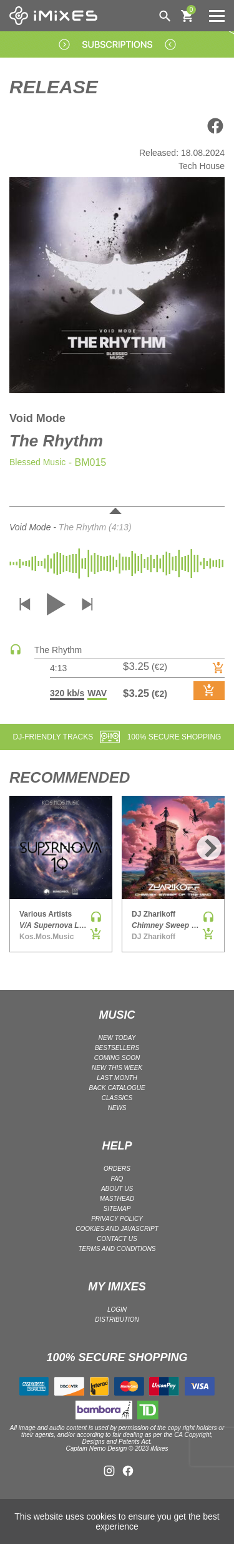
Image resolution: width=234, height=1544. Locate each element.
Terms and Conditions (116, 1248)
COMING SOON (117, 1057)
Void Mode (37, 418)
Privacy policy (117, 1218)
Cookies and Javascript (117, 1228)
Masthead (117, 1198)
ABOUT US (117, 1188)
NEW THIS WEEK (117, 1067)
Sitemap (117, 1208)
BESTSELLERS (117, 1047)
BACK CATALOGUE (117, 1087)
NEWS (117, 1107)
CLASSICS (117, 1097)
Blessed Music (37, 462)
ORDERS (117, 1168)
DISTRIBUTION (117, 1319)
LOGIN (117, 1309)
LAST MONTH (117, 1077)
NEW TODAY (117, 1037)
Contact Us (117, 1238)
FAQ (117, 1178)
